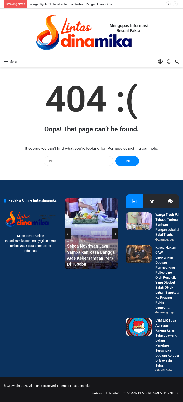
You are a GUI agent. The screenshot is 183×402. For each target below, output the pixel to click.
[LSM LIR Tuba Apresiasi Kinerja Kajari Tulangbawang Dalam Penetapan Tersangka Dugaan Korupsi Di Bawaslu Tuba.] (139, 327)
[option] (91, 233)
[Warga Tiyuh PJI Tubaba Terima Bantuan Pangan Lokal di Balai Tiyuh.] (139, 221)
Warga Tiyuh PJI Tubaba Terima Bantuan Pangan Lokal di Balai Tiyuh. (77, 4)
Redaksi (97, 393)
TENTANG (112, 393)
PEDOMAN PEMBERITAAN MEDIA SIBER (150, 393)
